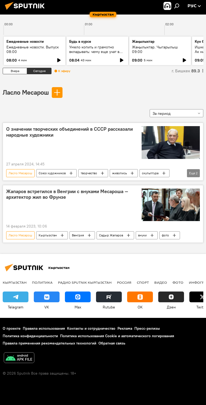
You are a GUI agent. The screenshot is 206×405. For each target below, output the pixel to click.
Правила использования (44, 328)
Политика (42, 282)
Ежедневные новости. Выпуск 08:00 (32, 49)
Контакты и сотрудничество (91, 328)
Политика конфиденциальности (30, 335)
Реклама (124, 328)
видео (160, 282)
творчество (89, 173)
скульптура (150, 173)
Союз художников (52, 173)
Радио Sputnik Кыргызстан (85, 282)
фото (165, 235)
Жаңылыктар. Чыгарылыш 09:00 (155, 49)
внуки (142, 235)
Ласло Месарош (26, 92)
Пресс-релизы (147, 328)
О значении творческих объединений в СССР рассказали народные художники (69, 132)
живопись (119, 173)
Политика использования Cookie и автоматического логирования (117, 335)
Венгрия (78, 235)
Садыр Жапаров (111, 235)
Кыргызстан (48, 235)
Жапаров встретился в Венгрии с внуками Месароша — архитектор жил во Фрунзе (67, 194)
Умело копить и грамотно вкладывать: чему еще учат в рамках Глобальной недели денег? (94, 54)
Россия (124, 282)
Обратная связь (111, 343)
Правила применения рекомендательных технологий (49, 343)
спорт (143, 282)
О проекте (12, 328)
